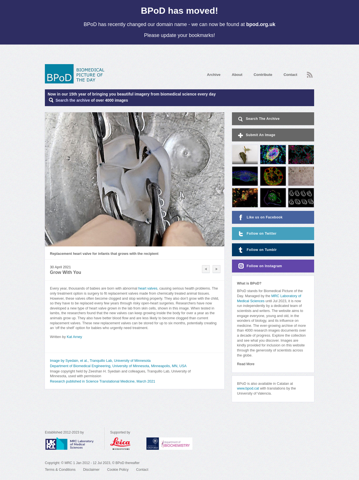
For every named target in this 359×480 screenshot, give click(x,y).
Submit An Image (256, 135)
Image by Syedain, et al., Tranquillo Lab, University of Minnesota (100, 361)
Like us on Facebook (260, 217)
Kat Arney (74, 337)
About (237, 75)
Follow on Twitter (257, 233)
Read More (245, 364)
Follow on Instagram (259, 266)
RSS (310, 75)
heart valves (147, 288)
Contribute (263, 75)
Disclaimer (91, 470)
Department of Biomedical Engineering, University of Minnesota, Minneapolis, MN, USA (118, 366)
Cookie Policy (117, 470)
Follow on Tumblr (257, 250)
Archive (213, 75)
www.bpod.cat (248, 388)
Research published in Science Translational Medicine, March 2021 (102, 381)
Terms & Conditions (60, 470)
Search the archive (73, 100)
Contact (290, 75)
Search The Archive (258, 119)
